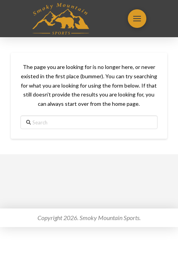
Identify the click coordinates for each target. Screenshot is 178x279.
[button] (137, 18)
